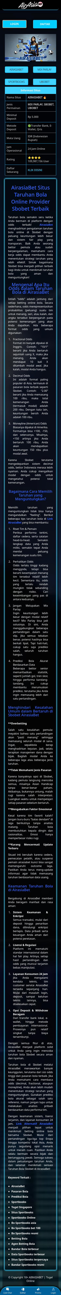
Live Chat (7, 1291)
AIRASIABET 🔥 (37, 97)
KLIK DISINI (35, 170)
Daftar (23, 1291)
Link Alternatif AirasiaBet (34, 1123)
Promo (38, 1291)
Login (53, 1291)
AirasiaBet (46, 224)
